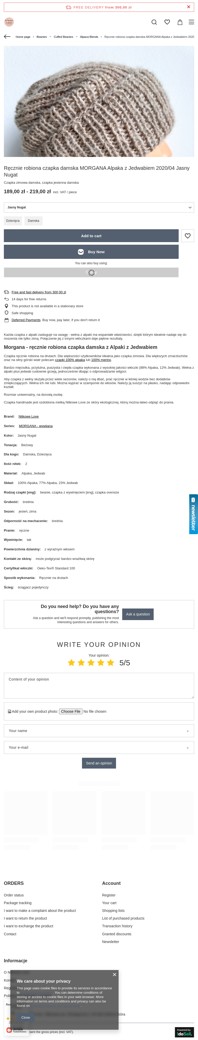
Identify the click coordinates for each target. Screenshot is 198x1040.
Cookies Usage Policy (36, 992)
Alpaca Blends (89, 36)
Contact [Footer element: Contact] (10, 934)
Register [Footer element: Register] (109, 895)
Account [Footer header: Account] (111, 883)
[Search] (154, 22)
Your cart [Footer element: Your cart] (109, 903)
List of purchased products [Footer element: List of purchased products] (123, 918)
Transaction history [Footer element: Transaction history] (117, 926)
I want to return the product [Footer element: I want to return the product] (25, 918)
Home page (23, 36)
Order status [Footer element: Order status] (14, 895)
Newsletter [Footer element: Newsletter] (110, 942)
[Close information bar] (188, 7)
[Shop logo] (9, 22)
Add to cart (91, 236)
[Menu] (192, 22)
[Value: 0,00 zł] (180, 22)
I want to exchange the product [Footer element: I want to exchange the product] (28, 926)
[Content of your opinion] (99, 686)
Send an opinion (99, 763)
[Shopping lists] (167, 22)
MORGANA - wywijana (36, 426)
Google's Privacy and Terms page (56, 1006)
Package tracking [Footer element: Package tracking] (17, 903)
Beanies (42, 36)
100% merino (101, 360)
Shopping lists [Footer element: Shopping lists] (113, 911)
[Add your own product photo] (93, 711)
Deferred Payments (26, 320)
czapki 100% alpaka (70, 360)
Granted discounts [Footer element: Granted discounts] (116, 934)
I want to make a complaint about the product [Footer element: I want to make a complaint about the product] (40, 911)
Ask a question (138, 614)
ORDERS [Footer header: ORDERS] (14, 883)
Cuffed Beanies (63, 36)
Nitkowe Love (29, 416)
